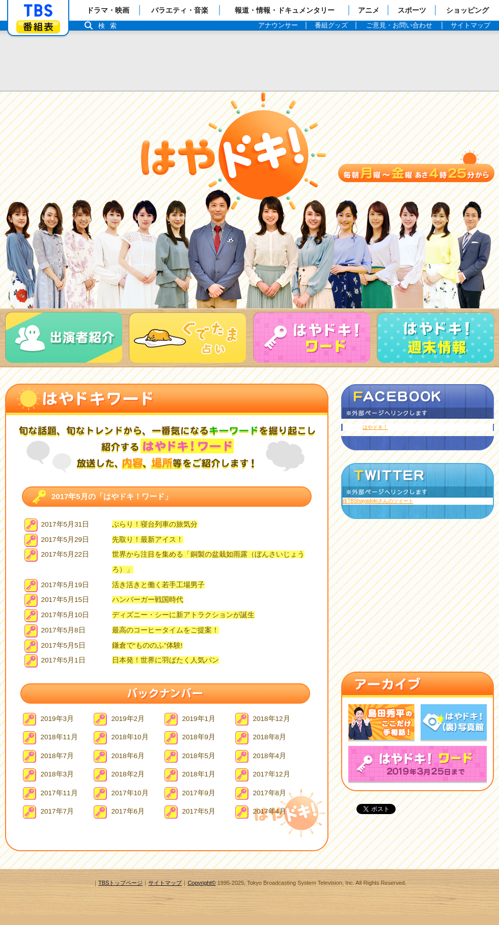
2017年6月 (128, 811)
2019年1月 (199, 718)
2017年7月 (57, 811)
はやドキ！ (375, 427)
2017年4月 (270, 811)
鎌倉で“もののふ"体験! (147, 645)
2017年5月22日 (65, 554)
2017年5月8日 (63, 630)
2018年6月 (128, 756)
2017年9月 (199, 793)
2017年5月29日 (65, 539)
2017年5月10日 (65, 615)
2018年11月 (59, 737)
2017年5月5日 (63, 645)
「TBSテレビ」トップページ (38, 10)
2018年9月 (199, 737)
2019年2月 (128, 718)
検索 (110, 26)
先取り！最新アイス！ (147, 539)
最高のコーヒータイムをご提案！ (165, 630)
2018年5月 (199, 756)
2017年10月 (130, 793)
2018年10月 (130, 737)
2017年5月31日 (65, 524)
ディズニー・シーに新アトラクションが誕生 (183, 615)
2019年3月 (57, 718)
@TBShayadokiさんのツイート (377, 501)
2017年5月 (199, 811)
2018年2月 (128, 774)
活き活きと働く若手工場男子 (158, 585)
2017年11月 (59, 793)
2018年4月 (270, 756)
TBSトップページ (120, 883)
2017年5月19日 (65, 585)
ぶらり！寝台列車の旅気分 (155, 524)
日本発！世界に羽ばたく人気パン (165, 660)
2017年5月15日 (65, 599)
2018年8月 (270, 737)
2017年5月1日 (63, 660)
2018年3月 (57, 774)
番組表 (38, 26)
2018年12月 (271, 718)
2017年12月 (271, 774)
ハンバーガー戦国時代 (147, 599)
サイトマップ (165, 883)
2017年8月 (270, 793)
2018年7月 (57, 756)
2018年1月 (199, 774)
